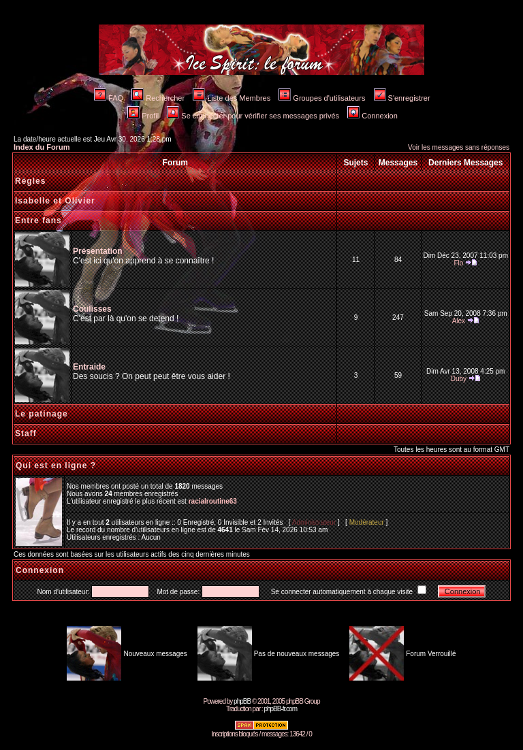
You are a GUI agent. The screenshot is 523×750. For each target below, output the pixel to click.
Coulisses (92, 309)
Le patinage (41, 414)
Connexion (372, 116)
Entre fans (38, 220)
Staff (26, 433)
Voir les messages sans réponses (458, 147)
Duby (458, 378)
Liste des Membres (231, 98)
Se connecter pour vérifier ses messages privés (253, 116)
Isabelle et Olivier (55, 201)
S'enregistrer (402, 98)
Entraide (89, 367)
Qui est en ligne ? (56, 465)
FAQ (108, 98)
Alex (458, 321)
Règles (30, 181)
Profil (143, 116)
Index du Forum (42, 147)
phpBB (242, 701)
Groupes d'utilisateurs (322, 98)
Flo (458, 263)
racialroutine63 (213, 501)
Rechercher (158, 98)
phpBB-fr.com (280, 709)
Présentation (98, 251)
